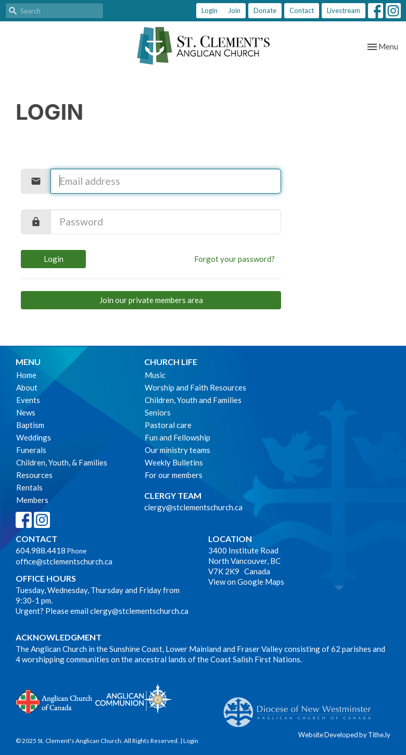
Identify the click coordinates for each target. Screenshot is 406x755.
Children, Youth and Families (193, 400)
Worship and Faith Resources (195, 387)
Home (26, 375)
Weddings (33, 437)
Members (32, 500)
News (25, 412)
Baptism (30, 425)
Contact (301, 10)
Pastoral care (168, 425)
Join (234, 10)
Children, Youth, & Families (61, 462)
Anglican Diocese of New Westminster (301, 707)
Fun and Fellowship (177, 437)
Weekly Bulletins (174, 462)
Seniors (158, 412)
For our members (173, 475)
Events (28, 400)
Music (155, 375)
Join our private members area (151, 300)
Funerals (31, 450)
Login (209, 10)
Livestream (343, 10)
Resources (34, 475)
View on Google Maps (246, 581)
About (26, 387)
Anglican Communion (133, 698)
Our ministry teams (177, 450)
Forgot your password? (234, 258)
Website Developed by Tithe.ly (344, 735)
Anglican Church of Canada (54, 700)
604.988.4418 (41, 550)
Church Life (170, 362)
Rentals (29, 487)
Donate (264, 10)
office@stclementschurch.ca (64, 561)
